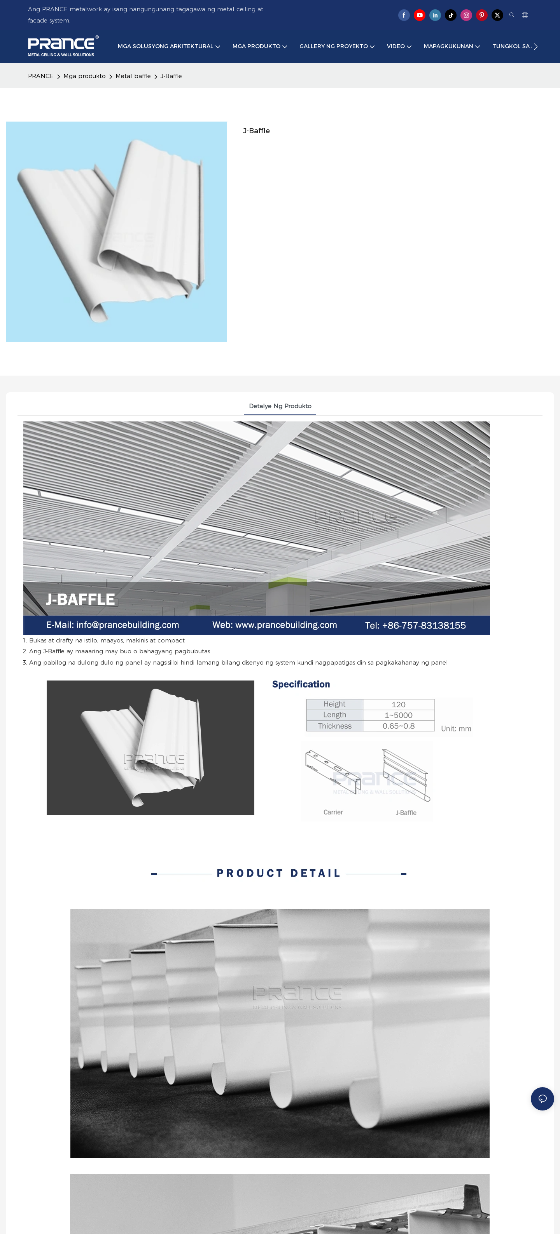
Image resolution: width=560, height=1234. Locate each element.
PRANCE (41, 76)
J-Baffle (171, 76)
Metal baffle (133, 76)
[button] (536, 46)
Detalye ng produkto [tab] (280, 406)
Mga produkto (84, 76)
